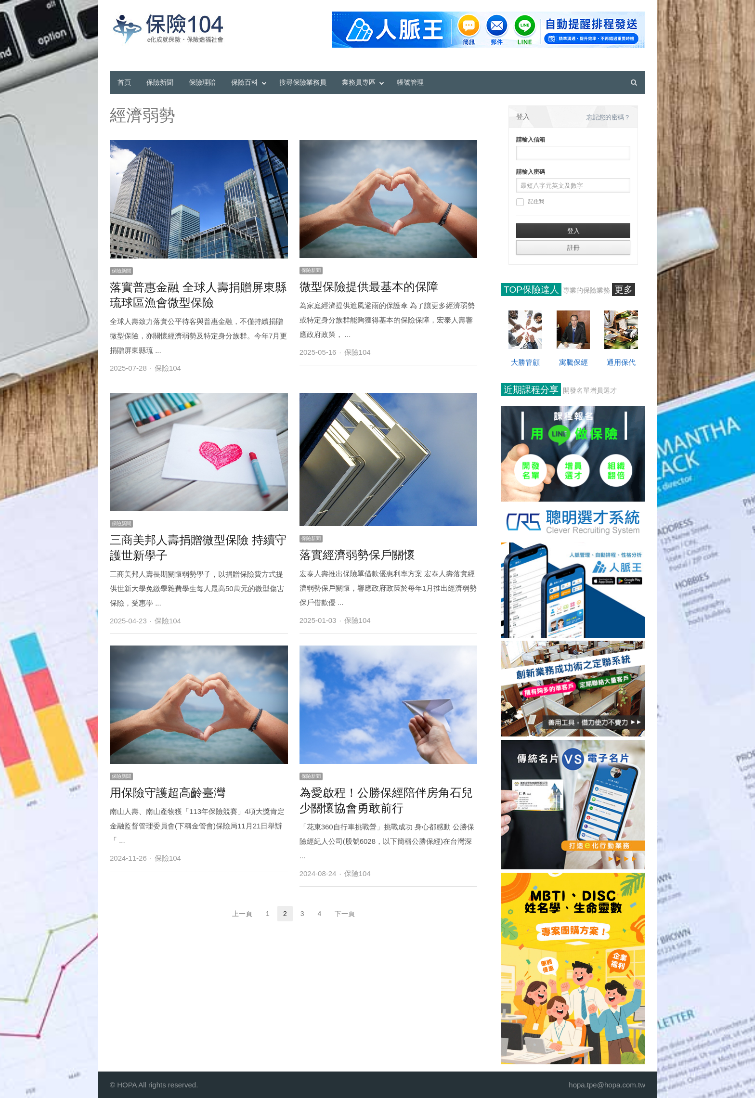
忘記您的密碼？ (608, 117)
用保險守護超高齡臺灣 (167, 792)
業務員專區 (359, 82)
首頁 (124, 82)
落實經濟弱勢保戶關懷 (357, 554)
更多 (623, 289)
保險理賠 (202, 82)
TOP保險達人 (531, 289)
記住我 (530, 202)
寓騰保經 (573, 362)
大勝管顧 (525, 362)
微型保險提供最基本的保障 (368, 286)
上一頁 (242, 913)
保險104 (168, 368)
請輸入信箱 (530, 139)
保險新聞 (159, 82)
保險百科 (244, 82)
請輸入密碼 (530, 171)
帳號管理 (410, 82)
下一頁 (345, 913)
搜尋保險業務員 (302, 82)
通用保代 (621, 362)
